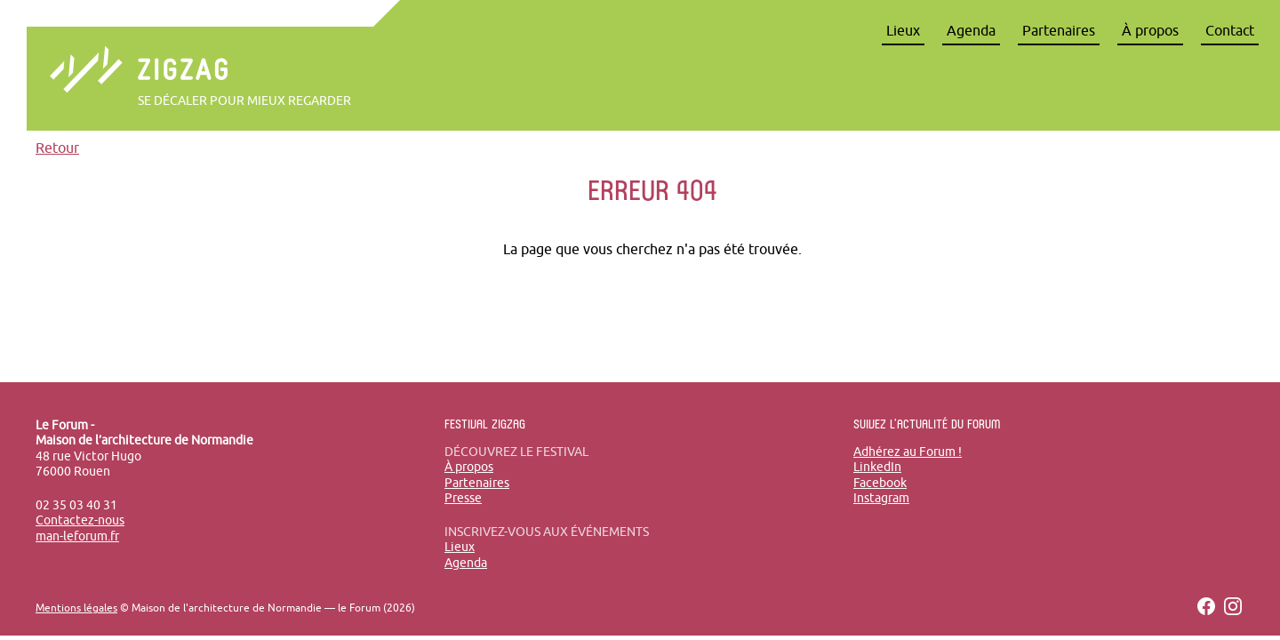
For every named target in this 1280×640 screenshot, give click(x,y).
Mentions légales (76, 607)
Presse (463, 498)
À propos (1150, 30)
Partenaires (1058, 30)
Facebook (880, 483)
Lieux (903, 30)
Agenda (971, 30)
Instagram (881, 498)
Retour (57, 148)
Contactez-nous (80, 520)
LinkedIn (877, 467)
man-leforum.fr (77, 536)
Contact (1229, 30)
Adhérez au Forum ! (907, 451)
